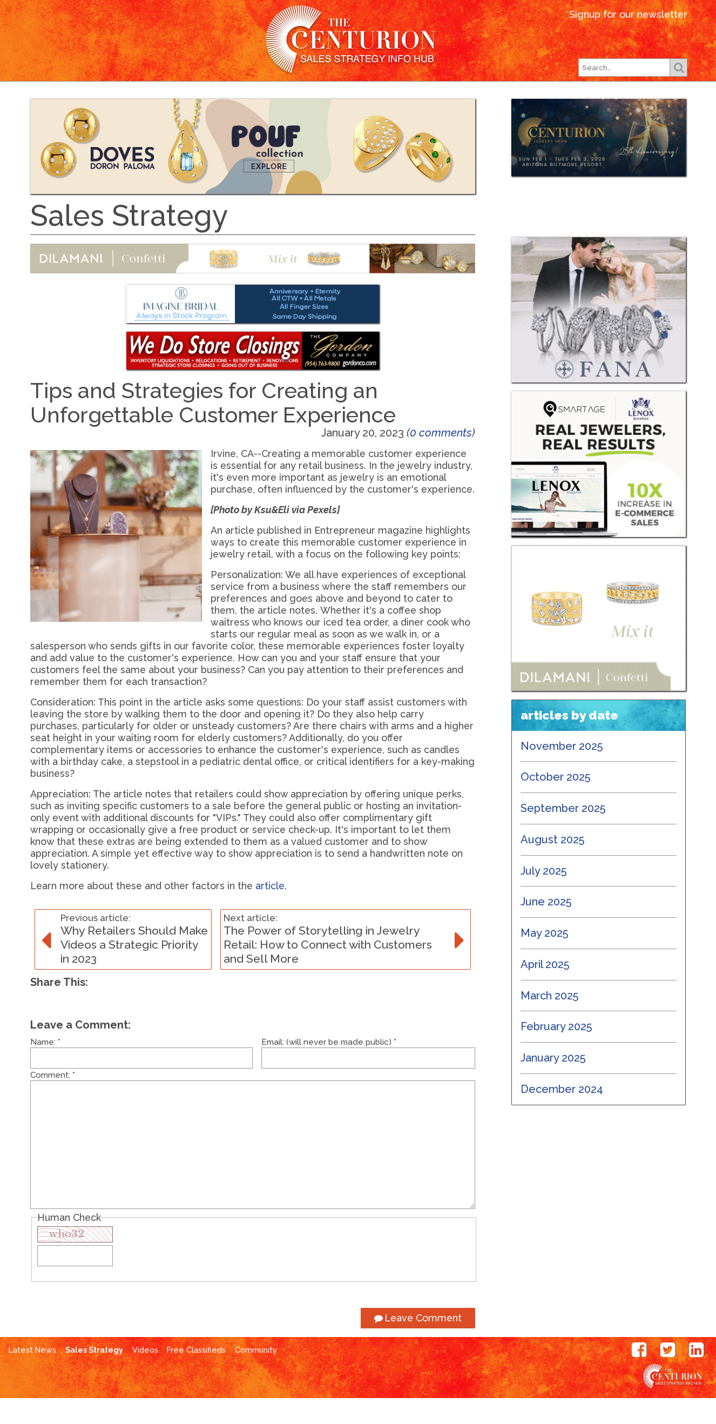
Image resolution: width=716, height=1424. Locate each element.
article (270, 911)
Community (256, 1376)
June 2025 (546, 927)
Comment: (52, 1101)
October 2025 (556, 802)
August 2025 (553, 865)
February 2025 (556, 1052)
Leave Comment (418, 1343)
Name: (45, 1068)
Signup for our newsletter (628, 14)
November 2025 (562, 771)
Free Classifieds (536, 99)
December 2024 (562, 1115)
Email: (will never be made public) (328, 1068)
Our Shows (349, 99)
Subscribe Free (435, 99)
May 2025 (545, 958)
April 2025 (545, 990)
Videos (145, 1376)
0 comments (441, 458)
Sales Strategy (94, 1376)
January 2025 (553, 1083)
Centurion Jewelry (358, 39)
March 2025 (550, 1021)
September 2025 (563, 834)
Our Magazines (263, 99)
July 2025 (544, 896)
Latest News (171, 99)
